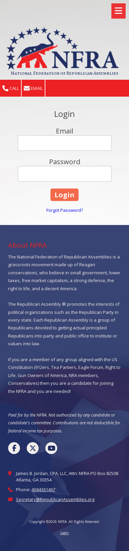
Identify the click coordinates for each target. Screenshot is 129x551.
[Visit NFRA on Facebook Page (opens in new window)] (14, 448)
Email (33, 88)
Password (64, 161)
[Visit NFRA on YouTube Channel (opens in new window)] (51, 448)
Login (64, 532)
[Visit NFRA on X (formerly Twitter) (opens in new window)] (33, 448)
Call (10, 88)
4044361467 (43, 489)
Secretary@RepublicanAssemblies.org (55, 499)
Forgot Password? (64, 210)
